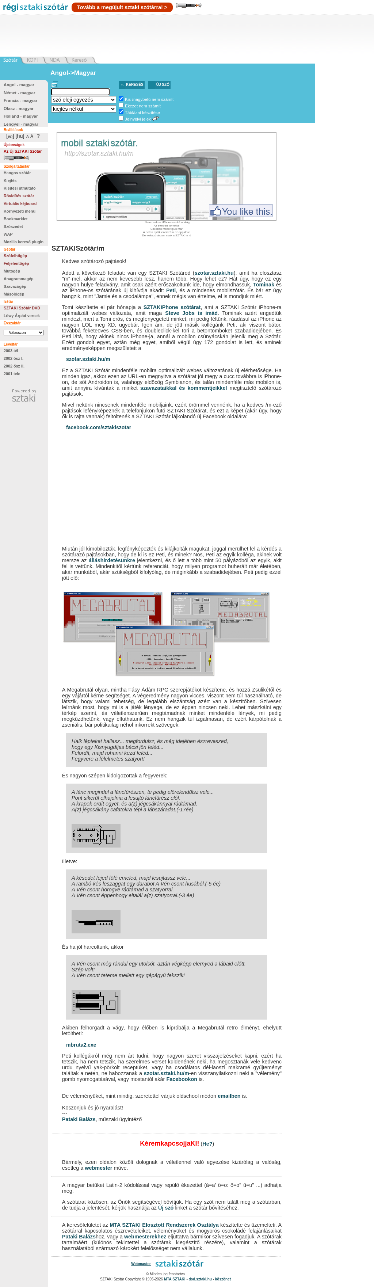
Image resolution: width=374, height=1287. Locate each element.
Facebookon (181, 1079)
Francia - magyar (20, 100)
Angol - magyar (19, 85)
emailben (229, 1096)
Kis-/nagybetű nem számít (149, 99)
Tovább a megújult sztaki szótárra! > (122, 7)
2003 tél (11, 351)
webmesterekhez (145, 1237)
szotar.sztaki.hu (214, 273)
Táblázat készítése (142, 112)
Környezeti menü (19, 211)
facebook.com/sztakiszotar (98, 427)
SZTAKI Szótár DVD (22, 308)
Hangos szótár (17, 173)
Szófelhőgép (15, 256)
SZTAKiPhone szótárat (172, 307)
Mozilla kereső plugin (23, 242)
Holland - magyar (21, 116)
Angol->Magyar (73, 72)
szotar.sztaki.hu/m (88, 359)
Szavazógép (15, 286)
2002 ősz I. (13, 358)
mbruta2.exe (81, 1045)
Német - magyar (19, 93)
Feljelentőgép (16, 263)
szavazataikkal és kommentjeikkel (183, 388)
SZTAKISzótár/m (77, 248)
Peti (171, 290)
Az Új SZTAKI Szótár (23, 151)
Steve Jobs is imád (191, 313)
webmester (98, 1168)
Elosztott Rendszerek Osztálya (180, 1225)
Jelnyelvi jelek (138, 119)
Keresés (135, 85)
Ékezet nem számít (143, 106)
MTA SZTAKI (125, 1225)
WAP (8, 234)
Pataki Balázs (79, 1119)
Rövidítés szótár (19, 196)
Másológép (14, 294)
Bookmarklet (15, 219)
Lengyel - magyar (21, 124)
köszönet (223, 1279)
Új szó (162, 85)
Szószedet (13, 226)
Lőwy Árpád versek (22, 315)
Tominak (263, 285)
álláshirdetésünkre (112, 560)
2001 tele (12, 374)
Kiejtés (10, 180)
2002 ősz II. (14, 366)
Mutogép (12, 271)
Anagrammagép (19, 279)
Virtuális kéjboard (20, 203)
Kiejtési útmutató (20, 188)
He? (207, 1144)
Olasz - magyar (19, 108)
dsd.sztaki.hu (200, 1279)
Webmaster (141, 1264)
